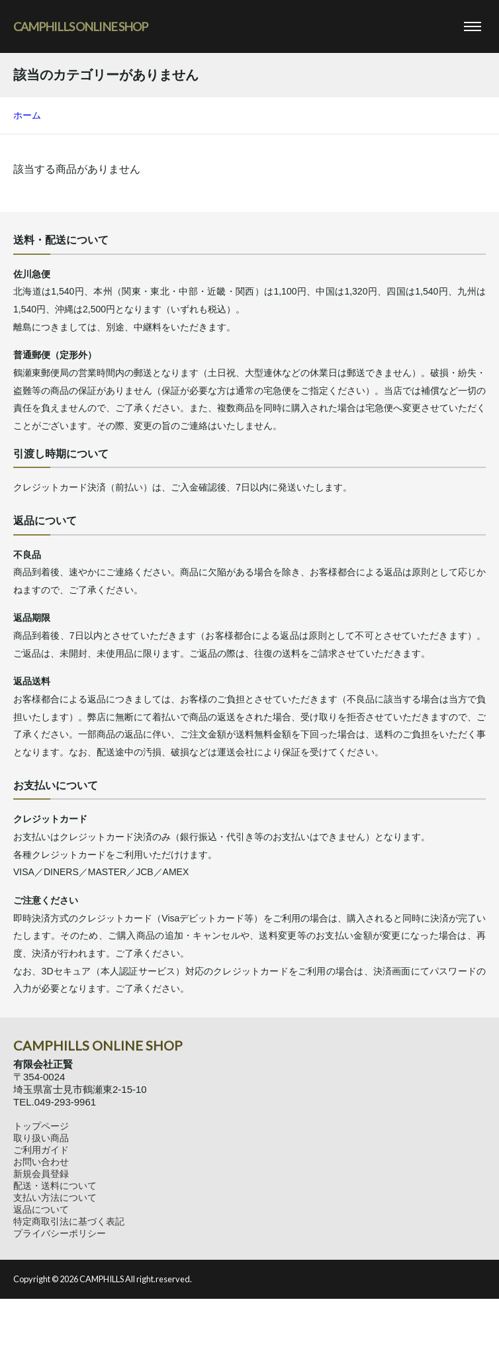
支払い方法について (55, 1197)
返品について (41, 1209)
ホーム (27, 115)
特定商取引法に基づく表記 (68, 1221)
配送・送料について (55, 1185)
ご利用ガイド (41, 1150)
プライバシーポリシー (59, 1233)
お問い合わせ (41, 1161)
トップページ (41, 1126)
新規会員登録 (41, 1173)
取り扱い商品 (41, 1138)
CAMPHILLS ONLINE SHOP (80, 26)
